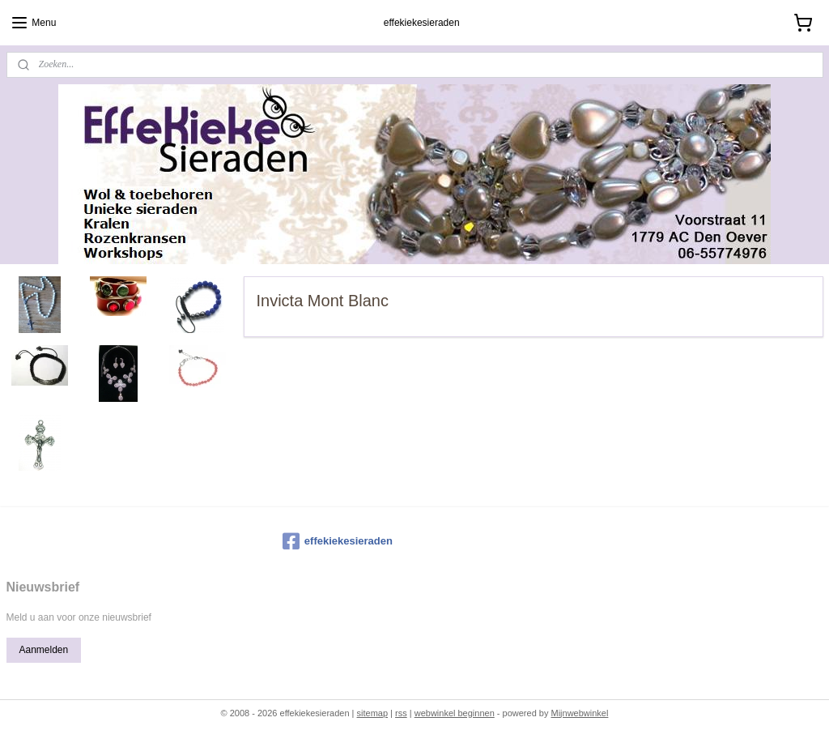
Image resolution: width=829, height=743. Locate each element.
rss (401, 713)
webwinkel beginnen (454, 713)
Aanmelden (43, 649)
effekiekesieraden (338, 541)
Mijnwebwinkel (579, 713)
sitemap (373, 713)
